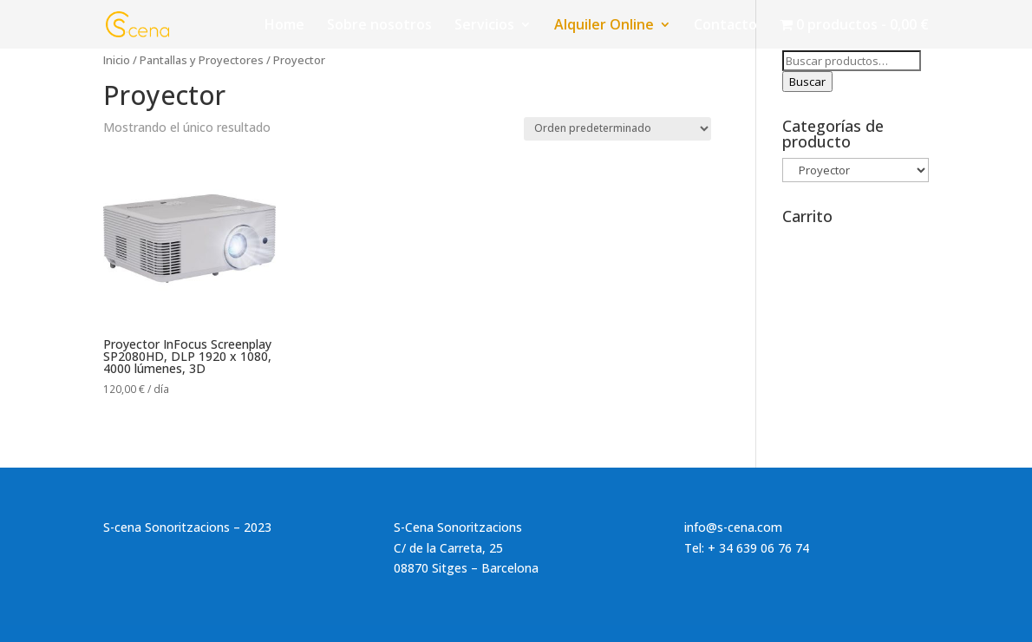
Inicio (116, 60)
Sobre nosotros (379, 26)
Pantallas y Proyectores (202, 60)
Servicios (484, 26)
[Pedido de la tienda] (617, 129)
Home (284, 26)
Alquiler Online (604, 26)
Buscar (807, 81)
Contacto (725, 26)
